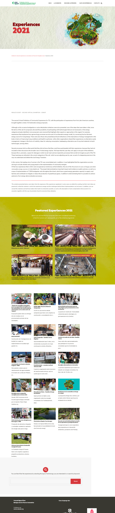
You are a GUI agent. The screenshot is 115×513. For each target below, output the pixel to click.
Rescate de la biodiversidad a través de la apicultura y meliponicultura (86, 436)
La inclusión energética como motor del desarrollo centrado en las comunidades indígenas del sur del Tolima (31, 284)
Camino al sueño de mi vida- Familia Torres (86, 347)
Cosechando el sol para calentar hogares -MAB (25, 374)
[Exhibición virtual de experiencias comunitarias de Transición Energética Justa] (24, 3)
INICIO (50, 3)
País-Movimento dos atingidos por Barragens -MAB (25, 435)
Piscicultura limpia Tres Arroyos (51, 435)
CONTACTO (97, 3)
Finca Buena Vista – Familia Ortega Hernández (55, 403)
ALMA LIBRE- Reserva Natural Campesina (53, 316)
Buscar (97, 500)
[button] (61, 3)
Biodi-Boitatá (16, 346)
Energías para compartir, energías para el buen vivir (24, 406)
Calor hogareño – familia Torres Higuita (53, 348)
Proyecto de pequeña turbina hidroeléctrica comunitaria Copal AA (78, 283)
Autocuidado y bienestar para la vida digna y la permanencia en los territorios (88, 317)
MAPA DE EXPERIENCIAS (85, 3)
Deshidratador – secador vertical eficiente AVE (55, 375)
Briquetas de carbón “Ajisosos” (21, 252)
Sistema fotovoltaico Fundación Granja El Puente (24, 464)
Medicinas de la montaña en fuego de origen (87, 403)
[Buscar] (101, 3)
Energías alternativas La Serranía (84, 375)
